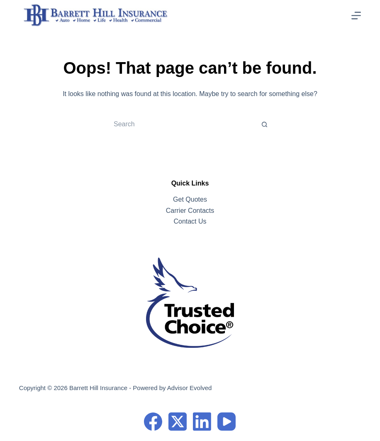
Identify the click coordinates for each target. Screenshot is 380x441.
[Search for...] (181, 124)
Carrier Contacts (190, 210)
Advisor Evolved (189, 387)
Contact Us (189, 221)
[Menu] (356, 15)
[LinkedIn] (202, 421)
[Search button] (264, 124)
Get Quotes (190, 199)
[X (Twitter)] (177, 421)
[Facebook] (153, 421)
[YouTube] (226, 421)
